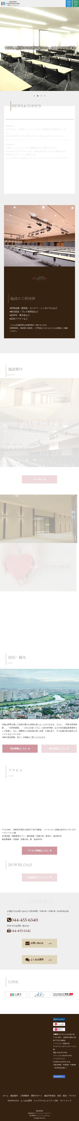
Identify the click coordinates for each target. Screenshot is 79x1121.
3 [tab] (41, 96)
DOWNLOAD (13, 1101)
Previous (2, 48)
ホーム (5, 1096)
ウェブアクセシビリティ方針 (46, 1101)
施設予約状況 (49, 1096)
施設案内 (14, 1096)
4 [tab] (45, 96)
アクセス (72, 1096)
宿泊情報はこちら (20, 749)
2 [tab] (38, 96)
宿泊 (59, 1096)
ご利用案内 (24, 1096)
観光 (65, 1096)
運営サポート (36, 1096)
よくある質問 (38, 960)
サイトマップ (65, 1101)
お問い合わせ (38, 943)
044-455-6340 (22, 920)
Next (76, 48)
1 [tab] (34, 96)
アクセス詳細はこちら (39, 850)
